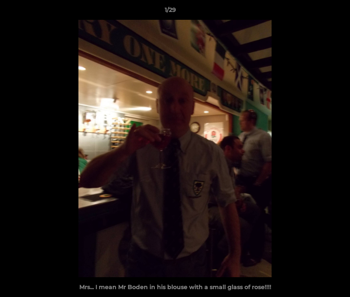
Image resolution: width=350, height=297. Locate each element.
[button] (315, 12)
